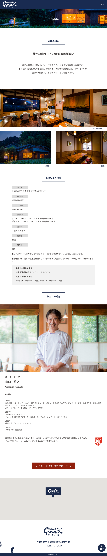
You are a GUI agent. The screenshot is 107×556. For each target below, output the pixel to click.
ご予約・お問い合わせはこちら (53, 466)
